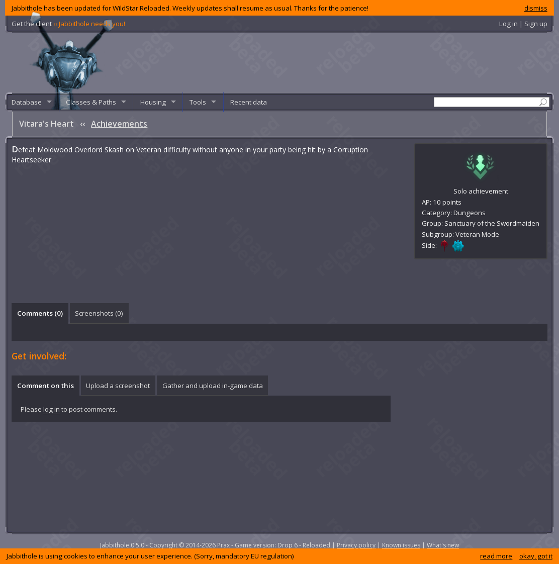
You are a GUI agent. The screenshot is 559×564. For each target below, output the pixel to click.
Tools (198, 102)
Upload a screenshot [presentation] (118, 385)
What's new (443, 545)
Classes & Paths (91, 102)
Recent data (248, 102)
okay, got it (535, 555)
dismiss (535, 8)
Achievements (119, 123)
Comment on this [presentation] (45, 385)
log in (51, 409)
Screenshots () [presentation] (99, 313)
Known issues (401, 545)
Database (27, 102)
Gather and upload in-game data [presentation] (212, 385)
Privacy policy (356, 545)
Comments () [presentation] (40, 313)
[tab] (40, 313)
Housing (153, 102)
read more (496, 555)
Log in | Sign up (523, 23)
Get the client (68, 23)
